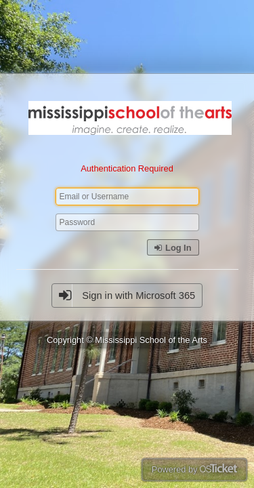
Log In (172, 248)
